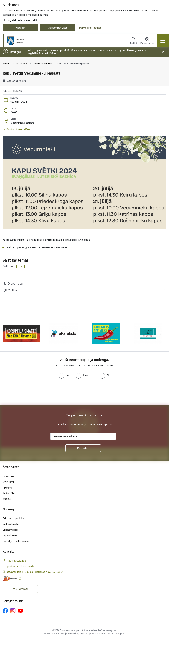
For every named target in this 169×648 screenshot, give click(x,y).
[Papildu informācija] (20, 578)
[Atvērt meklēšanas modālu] (134, 41)
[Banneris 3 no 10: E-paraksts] (106, 333)
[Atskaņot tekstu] (16, 81)
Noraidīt (20, 27)
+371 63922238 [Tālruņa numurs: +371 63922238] (16, 560)
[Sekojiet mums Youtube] (20, 610)
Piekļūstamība (11, 524)
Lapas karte (10, 535)
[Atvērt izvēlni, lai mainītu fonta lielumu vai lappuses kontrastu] (147, 41)
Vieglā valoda (10, 529)
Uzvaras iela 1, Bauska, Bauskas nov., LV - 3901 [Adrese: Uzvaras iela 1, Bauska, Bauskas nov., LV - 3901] (35, 571)
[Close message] (163, 52)
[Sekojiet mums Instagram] (13, 610)
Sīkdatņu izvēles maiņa (16, 541)
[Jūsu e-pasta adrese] (83, 436)
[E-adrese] (10, 578)
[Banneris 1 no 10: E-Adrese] (21, 333)
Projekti (7, 487)
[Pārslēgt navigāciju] (163, 40)
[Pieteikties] (83, 448)
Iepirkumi (8, 482)
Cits (20, 266)
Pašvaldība (9, 493)
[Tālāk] (160, 333)
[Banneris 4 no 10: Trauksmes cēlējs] (148, 333)
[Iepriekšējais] (8, 333)
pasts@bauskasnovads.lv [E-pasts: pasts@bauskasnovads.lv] (22, 566)
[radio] (64, 375)
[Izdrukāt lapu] (84, 283)
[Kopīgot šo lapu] (84, 290)
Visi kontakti (20, 589)
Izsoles (7, 499)
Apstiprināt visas (58, 27)
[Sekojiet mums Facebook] (5, 610)
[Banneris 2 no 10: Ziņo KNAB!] (63, 333)
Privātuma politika (13, 518)
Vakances (8, 476)
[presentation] (29, 392)
